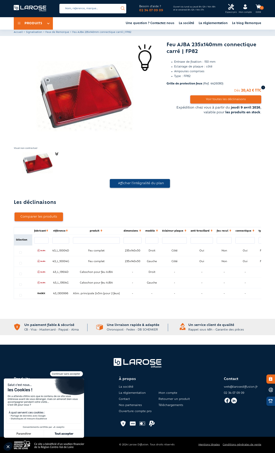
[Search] (92, 8)
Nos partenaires (130, 405)
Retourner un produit (174, 399)
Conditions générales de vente (242, 445)
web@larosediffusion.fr (241, 387)
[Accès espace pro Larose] (231, 8)
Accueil (18, 32)
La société (186, 23)
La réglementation (213, 23)
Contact (124, 399)
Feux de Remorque (57, 32)
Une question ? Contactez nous (150, 23)
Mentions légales (209, 445)
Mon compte (168, 393)
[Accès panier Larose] (258, 8)
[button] (85, 94)
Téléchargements (171, 405)
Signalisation (34, 32)
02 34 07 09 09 (151, 10)
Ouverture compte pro (135, 411)
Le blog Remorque (246, 23)
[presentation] (122, 8)
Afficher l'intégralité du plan (141, 183)
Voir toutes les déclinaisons (226, 99)
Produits (30, 23)
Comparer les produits (38, 216)
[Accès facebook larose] (227, 402)
